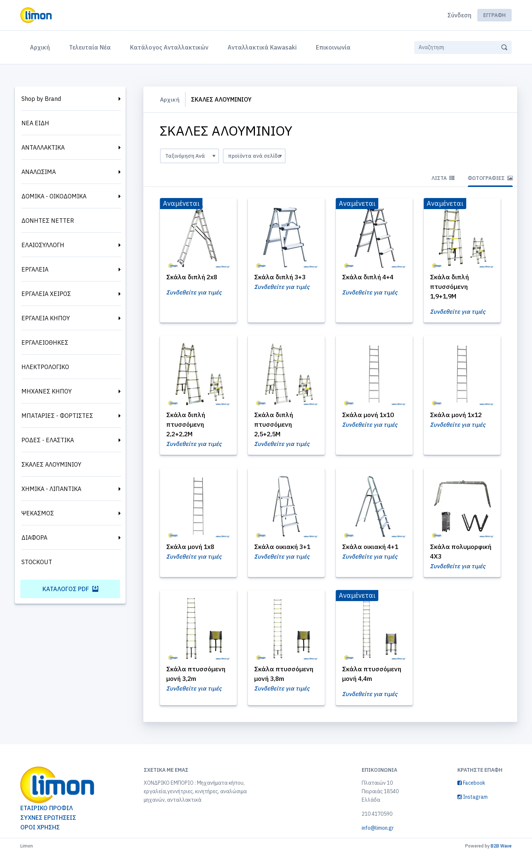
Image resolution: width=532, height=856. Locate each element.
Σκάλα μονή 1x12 (457, 415)
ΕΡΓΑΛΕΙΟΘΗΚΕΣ (44, 342)
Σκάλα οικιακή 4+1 (371, 548)
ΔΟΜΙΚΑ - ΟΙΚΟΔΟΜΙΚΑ (53, 196)
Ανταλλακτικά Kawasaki (262, 47)
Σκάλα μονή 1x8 (191, 548)
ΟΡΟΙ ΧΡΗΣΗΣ (40, 829)
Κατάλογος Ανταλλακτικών (169, 47)
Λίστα (443, 178)
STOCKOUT (36, 562)
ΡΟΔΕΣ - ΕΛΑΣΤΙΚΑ (47, 440)
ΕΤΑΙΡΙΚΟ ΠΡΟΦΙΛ (46, 810)
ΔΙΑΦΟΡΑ (34, 537)
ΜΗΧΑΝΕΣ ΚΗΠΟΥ (46, 391)
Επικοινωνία (333, 47)
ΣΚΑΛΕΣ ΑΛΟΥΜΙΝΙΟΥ (51, 464)
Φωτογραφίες (490, 178)
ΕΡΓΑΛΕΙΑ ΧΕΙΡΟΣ (46, 293)
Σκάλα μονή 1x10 (369, 415)
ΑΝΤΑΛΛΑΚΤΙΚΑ (43, 147)
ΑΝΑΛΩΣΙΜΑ (38, 171)
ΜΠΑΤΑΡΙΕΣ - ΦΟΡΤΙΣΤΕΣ (57, 415)
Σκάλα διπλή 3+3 (281, 277)
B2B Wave (501, 848)
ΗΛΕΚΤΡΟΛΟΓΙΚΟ (45, 367)
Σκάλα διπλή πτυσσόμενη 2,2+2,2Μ (187, 425)
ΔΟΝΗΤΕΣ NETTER (47, 220)
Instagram (472, 799)
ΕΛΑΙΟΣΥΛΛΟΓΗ (42, 245)
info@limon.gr (378, 830)
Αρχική (41, 46)
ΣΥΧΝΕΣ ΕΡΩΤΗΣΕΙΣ (48, 819)
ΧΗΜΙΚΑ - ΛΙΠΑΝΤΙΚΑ (51, 488)
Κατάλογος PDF (70, 589)
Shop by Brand (41, 98)
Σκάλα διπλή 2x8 (193, 277)
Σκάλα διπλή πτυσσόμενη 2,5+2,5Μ (274, 425)
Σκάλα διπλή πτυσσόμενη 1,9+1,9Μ (450, 287)
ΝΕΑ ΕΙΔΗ (35, 123)
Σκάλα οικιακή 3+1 (284, 548)
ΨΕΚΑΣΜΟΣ (37, 513)
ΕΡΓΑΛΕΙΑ (34, 269)
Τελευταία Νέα (90, 47)
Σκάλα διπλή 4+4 (369, 277)
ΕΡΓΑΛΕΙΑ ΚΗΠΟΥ (45, 318)
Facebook (471, 785)
